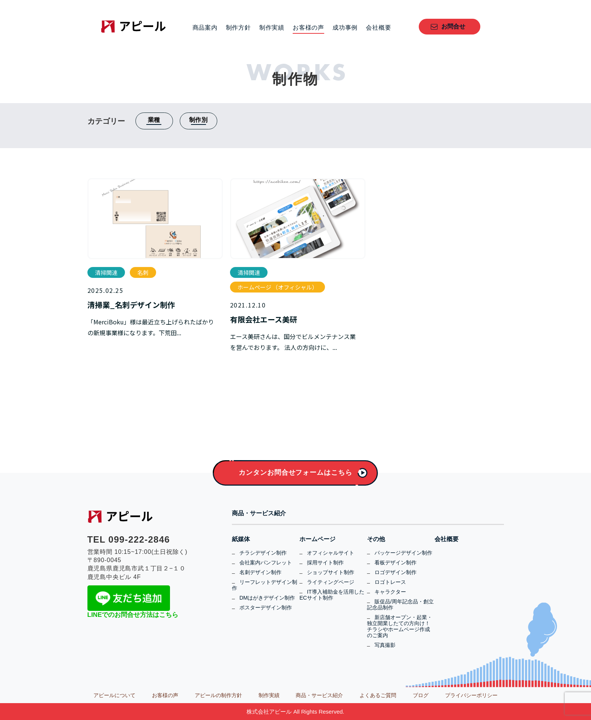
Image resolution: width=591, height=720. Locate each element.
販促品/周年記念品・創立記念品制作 (400, 604)
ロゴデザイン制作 (395, 572)
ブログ (421, 695)
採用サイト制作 (325, 563)
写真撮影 (385, 645)
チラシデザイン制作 (263, 553)
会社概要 (378, 28)
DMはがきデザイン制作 (267, 598)
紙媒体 (241, 539)
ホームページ (317, 539)
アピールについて (114, 695)
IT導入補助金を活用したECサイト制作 (331, 595)
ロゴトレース (390, 582)
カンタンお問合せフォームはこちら (295, 472)
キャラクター (390, 592)
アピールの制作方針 (218, 695)
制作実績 (271, 28)
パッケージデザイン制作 (403, 553)
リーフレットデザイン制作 (264, 585)
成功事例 (345, 28)
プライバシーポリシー (471, 695)
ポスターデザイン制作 (265, 607)
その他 (376, 539)
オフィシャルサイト (330, 553)
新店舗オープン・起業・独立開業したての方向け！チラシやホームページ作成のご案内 (399, 626)
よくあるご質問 (377, 695)
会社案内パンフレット (265, 563)
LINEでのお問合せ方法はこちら (133, 614)
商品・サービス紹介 (259, 513)
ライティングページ (330, 582)
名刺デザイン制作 (260, 572)
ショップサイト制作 (330, 572)
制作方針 (238, 28)
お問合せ (453, 26)
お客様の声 (308, 28)
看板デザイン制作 (395, 563)
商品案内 (205, 28)
